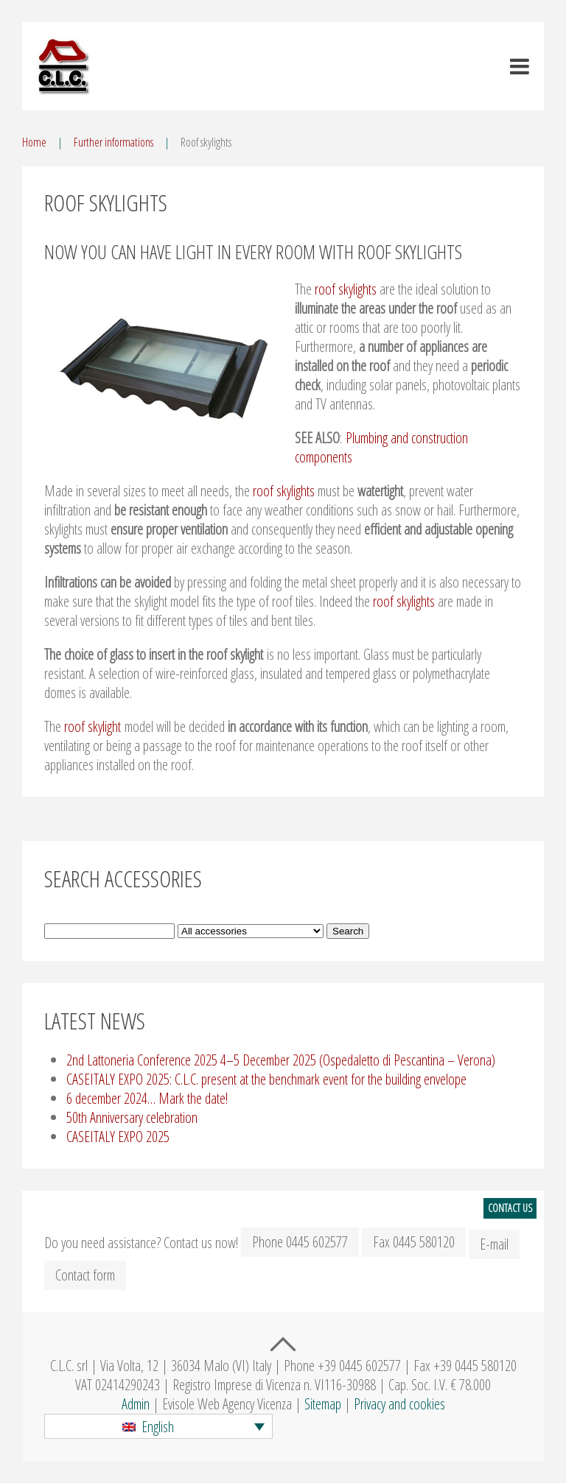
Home (34, 142)
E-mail (494, 1244)
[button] (158, 1426)
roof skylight (92, 726)
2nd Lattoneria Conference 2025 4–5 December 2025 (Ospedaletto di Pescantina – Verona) (280, 1060)
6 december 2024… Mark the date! (147, 1098)
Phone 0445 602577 (300, 1242)
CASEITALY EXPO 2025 (118, 1136)
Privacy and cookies (399, 1404)
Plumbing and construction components (381, 447)
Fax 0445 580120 (414, 1242)
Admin (136, 1404)
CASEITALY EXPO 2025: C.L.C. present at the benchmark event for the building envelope (266, 1079)
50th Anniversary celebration (132, 1117)
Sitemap (322, 1404)
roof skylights (346, 289)
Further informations (113, 142)
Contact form (85, 1275)
